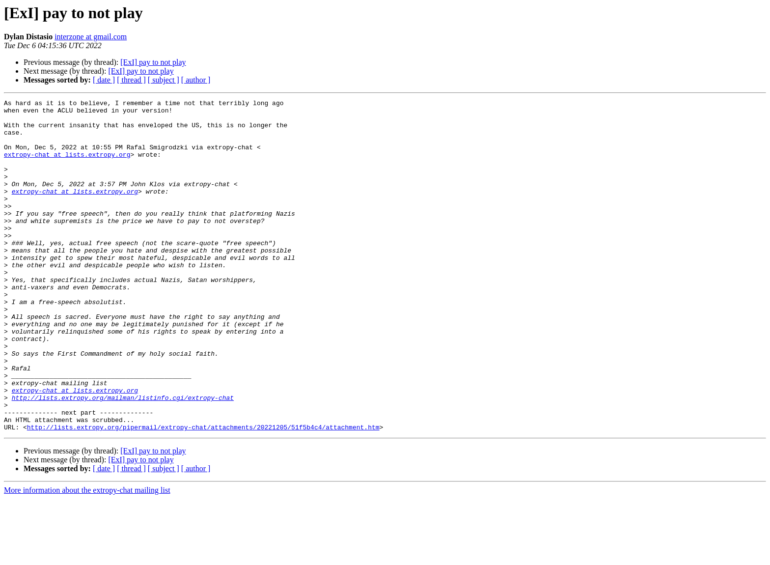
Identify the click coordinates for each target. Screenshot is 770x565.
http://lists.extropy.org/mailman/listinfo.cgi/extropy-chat (123, 457)
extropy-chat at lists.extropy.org (67, 166)
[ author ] (196, 80)
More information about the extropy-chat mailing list (87, 556)
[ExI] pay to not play (153, 62)
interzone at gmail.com (91, 36)
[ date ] (104, 80)
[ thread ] (131, 80)
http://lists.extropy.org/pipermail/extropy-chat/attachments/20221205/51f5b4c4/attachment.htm (203, 493)
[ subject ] (163, 80)
